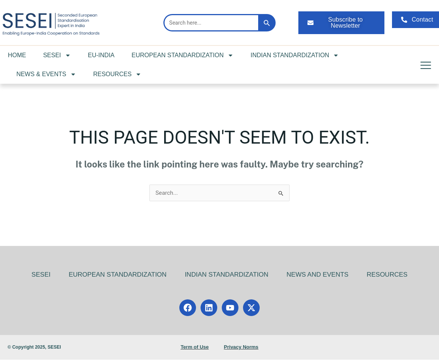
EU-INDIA (101, 55)
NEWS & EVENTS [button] (46, 74)
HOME (17, 55)
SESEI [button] (57, 55)
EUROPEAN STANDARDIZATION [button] (183, 55)
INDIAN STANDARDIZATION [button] (295, 55)
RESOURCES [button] (117, 74)
